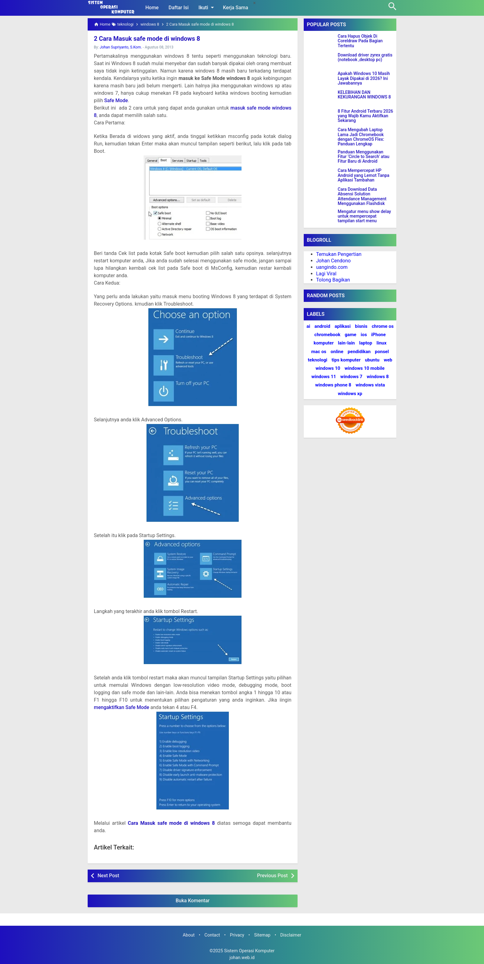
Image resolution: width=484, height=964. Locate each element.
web (388, 360)
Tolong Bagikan (333, 280)
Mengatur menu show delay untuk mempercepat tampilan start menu (364, 216)
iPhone (378, 334)
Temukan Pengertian (338, 254)
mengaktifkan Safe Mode (121, 707)
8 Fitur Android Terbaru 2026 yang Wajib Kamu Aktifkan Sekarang (365, 116)
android (322, 326)
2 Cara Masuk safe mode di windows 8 (147, 38)
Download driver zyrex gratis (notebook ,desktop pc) (365, 57)
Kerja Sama (235, 7)
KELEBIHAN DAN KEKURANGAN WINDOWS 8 (364, 94)
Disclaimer (290, 935)
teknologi (317, 360)
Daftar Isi (179, 7)
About (188, 935)
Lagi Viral (326, 274)
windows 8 (378, 376)
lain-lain (346, 343)
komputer (324, 343)
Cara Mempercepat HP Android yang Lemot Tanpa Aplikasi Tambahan (363, 175)
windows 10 (327, 368)
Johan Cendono (333, 261)
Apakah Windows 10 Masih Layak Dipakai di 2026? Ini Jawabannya (364, 78)
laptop (365, 343)
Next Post (108, 875)
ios (364, 334)
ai (308, 326)
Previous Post (272, 875)
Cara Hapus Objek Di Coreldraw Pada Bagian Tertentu (360, 41)
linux (381, 343)
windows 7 (351, 376)
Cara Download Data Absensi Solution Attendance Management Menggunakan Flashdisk (362, 196)
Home (152, 7)
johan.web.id (241, 957)
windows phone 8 (333, 385)
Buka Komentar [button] (193, 900)
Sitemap (262, 935)
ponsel (382, 351)
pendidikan (359, 351)
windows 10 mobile (364, 368)
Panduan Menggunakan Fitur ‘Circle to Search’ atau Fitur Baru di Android (363, 157)
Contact (212, 935)
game (351, 334)
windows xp (350, 393)
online (337, 351)
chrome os (383, 326)
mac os (318, 351)
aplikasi (343, 326)
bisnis (361, 326)
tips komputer (346, 360)
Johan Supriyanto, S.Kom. (121, 47)
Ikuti (207, 7)
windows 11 (323, 376)
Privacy (237, 935)
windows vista (370, 385)
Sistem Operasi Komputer (249, 951)
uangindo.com (332, 267)
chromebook (327, 334)
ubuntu (372, 360)
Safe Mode (116, 100)
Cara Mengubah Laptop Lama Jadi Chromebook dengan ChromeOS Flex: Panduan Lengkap (361, 136)
